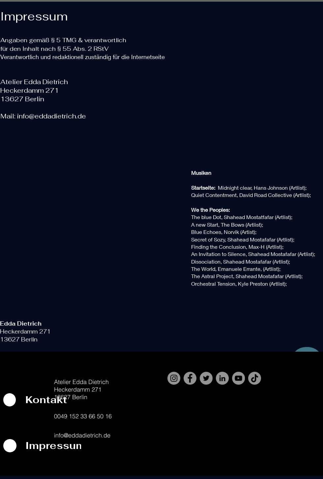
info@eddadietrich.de (51, 116)
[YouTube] (238, 378)
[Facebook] (190, 378)
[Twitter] (206, 378)
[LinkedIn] (222, 378)
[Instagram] (173, 378)
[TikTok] (254, 378)
